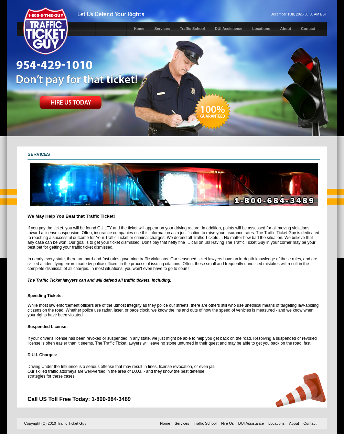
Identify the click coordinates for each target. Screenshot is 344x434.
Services (162, 28)
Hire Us (227, 423)
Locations (261, 28)
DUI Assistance (229, 28)
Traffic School (192, 28)
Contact (308, 28)
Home (139, 28)
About (285, 28)
